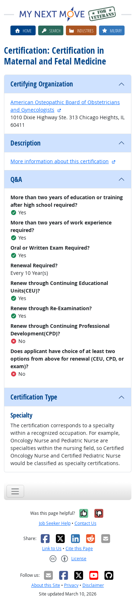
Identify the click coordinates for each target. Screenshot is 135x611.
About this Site (45, 585)
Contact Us (85, 523)
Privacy (71, 585)
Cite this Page (79, 548)
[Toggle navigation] (15, 491)
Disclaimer (93, 585)
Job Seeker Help (55, 523)
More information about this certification (59, 161)
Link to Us (52, 548)
